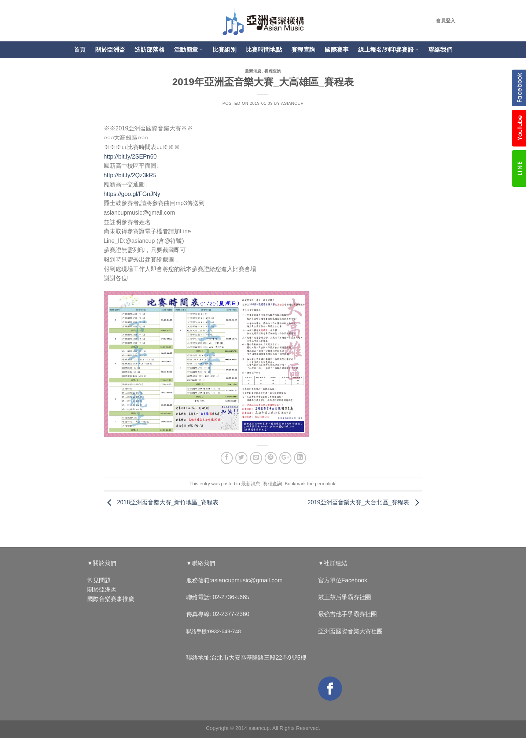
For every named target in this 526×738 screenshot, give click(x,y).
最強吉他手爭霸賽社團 (347, 614)
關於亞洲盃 (110, 50)
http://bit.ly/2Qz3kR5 (130, 175)
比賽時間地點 (264, 50)
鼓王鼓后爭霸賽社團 (344, 597)
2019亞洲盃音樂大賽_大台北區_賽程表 (365, 502)
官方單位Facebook (342, 580)
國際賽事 (337, 50)
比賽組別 (224, 50)
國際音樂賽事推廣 (110, 599)
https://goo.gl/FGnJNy (132, 194)
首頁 (80, 50)
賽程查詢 (303, 50)
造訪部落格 (150, 50)
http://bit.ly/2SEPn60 (130, 156)
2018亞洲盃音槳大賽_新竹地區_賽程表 (161, 502)
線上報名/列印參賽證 (388, 49)
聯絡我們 (440, 50)
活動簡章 (188, 49)
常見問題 (99, 580)
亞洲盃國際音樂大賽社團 (350, 631)
